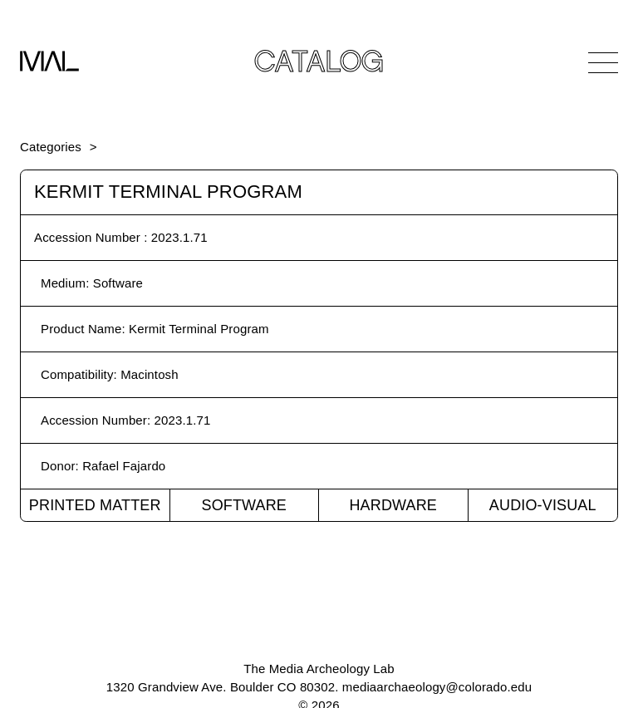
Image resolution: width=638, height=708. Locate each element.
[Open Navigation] (603, 62)
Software (244, 505)
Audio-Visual (542, 505)
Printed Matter (95, 505)
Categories (50, 147)
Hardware (393, 505)
